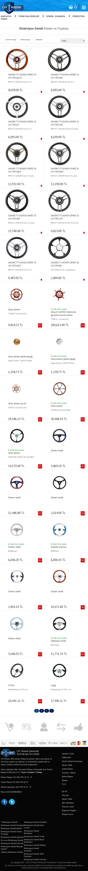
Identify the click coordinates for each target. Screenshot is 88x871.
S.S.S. (64, 784)
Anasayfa (6, 16)
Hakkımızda (66, 757)
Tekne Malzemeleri (28, 16)
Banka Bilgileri (67, 776)
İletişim (65, 780)
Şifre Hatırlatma (68, 803)
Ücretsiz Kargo (11, 40)
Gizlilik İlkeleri (67, 769)
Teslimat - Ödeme (69, 772)
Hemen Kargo (25, 40)
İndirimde (39, 40)
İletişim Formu (67, 814)
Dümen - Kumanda (55, 16)
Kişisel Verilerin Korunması (72, 761)
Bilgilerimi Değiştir (69, 810)
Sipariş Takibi (67, 765)
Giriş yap (65, 795)
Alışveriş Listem (68, 806)
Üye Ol (64, 791)
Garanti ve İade (68, 753)
